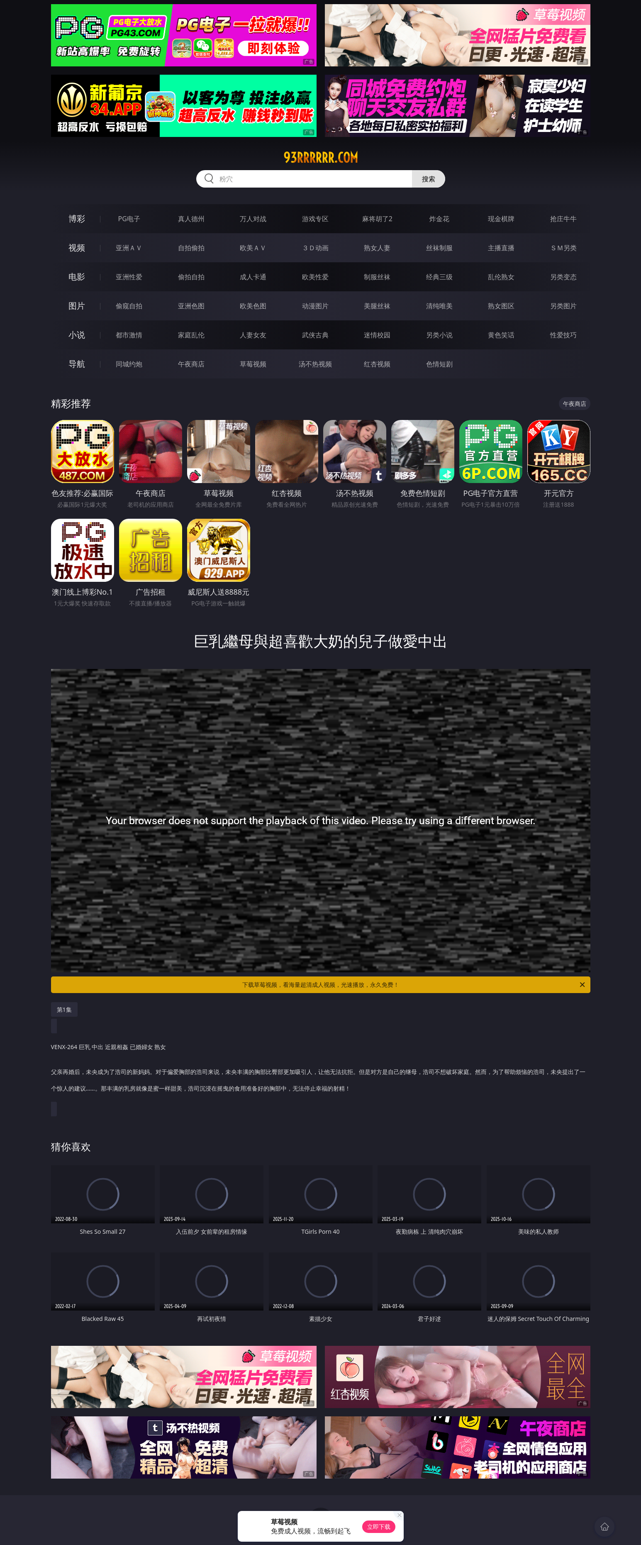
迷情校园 (377, 334)
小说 (76, 334)
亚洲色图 (191, 305)
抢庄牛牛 (563, 218)
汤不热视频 (315, 364)
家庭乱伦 (191, 334)
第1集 (64, 1009)
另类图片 (563, 305)
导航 (76, 363)
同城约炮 (129, 364)
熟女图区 (501, 305)
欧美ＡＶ (253, 247)
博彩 (76, 218)
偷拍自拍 (191, 276)
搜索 (428, 178)
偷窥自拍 (129, 305)
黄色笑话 (501, 334)
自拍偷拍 (191, 247)
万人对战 (253, 218)
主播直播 (501, 247)
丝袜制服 (439, 247)
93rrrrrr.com (320, 157)
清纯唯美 (439, 305)
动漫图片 (315, 305)
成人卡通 (253, 276)
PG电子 (129, 218)
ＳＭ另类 (563, 247)
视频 (76, 247)
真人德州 (191, 218)
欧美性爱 (315, 276)
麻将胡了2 (377, 218)
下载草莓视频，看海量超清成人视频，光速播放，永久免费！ (414, 985)
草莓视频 (253, 364)
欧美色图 (253, 305)
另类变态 (563, 276)
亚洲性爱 (129, 276)
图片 (76, 305)
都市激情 (129, 334)
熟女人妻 (377, 247)
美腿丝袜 (377, 305)
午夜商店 (191, 364)
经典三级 (439, 276)
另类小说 (439, 334)
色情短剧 (439, 364)
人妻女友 (253, 334)
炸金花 (439, 218)
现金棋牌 (501, 218)
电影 (76, 276)
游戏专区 (315, 218)
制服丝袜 (377, 276)
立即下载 (378, 1526)
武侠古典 (315, 334)
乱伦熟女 (501, 276)
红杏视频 (377, 364)
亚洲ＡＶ (129, 247)
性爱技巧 (563, 334)
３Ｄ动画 (315, 247)
